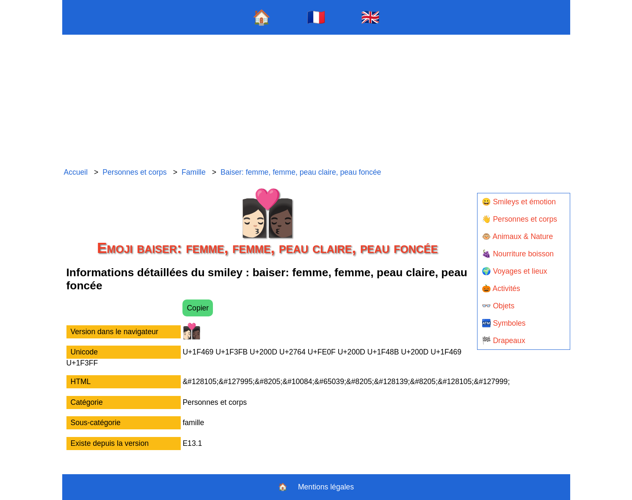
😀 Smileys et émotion (519, 202)
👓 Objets (498, 306)
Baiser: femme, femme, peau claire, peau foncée (301, 172)
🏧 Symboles (504, 323)
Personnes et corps (134, 172)
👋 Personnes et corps (519, 219)
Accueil (75, 172)
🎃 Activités (501, 288)
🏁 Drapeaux (503, 340)
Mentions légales (326, 487)
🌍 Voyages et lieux (514, 271)
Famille (194, 172)
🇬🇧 (370, 17)
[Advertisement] (316, 101)
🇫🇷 (316, 17)
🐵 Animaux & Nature (517, 236)
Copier (198, 308)
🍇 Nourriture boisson (518, 254)
